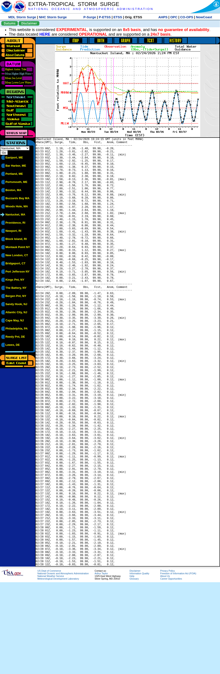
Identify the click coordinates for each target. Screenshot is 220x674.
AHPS (163, 17)
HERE (44, 34)
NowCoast (204, 17)
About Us (165, 668)
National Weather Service (50, 668)
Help (132, 668)
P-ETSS (105, 17)
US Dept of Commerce (49, 662)
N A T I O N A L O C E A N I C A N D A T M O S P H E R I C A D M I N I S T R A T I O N (90, 9)
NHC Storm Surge (53, 17)
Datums (9, 23)
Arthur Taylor (101, 665)
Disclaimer (29, 23)
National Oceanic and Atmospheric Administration (63, 665)
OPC (174, 17)
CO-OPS (186, 17)
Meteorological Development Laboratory (58, 670)
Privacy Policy (167, 662)
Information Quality (139, 665)
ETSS (118, 17)
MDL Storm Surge (22, 17)
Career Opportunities (171, 670)
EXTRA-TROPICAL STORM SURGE (73, 4)
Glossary (134, 670)
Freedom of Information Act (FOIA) (178, 665)
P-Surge (89, 17)
